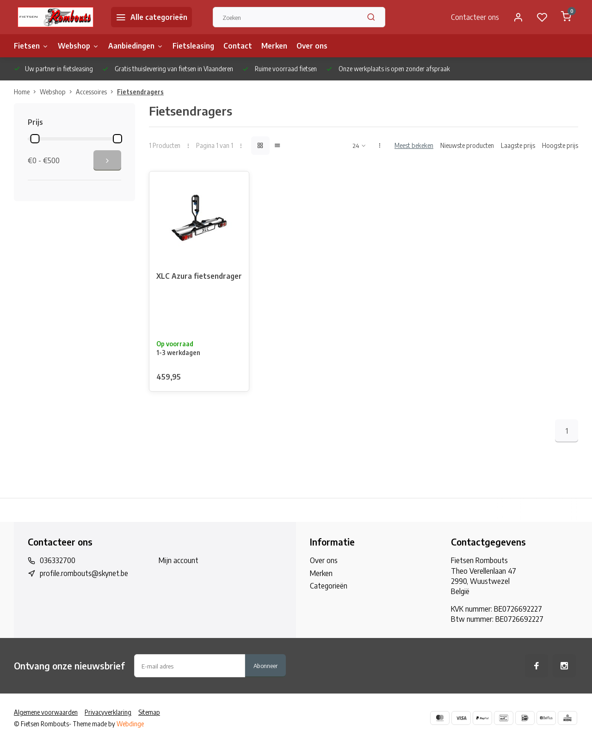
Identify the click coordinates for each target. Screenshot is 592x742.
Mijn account (178, 560)
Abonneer (265, 665)
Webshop (78, 45)
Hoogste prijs (560, 145)
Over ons (311, 45)
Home (27, 92)
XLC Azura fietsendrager (199, 276)
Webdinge (130, 724)
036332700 (57, 560)
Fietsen (31, 45)
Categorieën (328, 585)
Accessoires (96, 92)
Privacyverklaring (108, 712)
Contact (237, 45)
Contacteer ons (475, 17)
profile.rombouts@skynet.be (84, 573)
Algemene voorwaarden (46, 712)
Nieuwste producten (467, 145)
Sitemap (149, 712)
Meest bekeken (414, 145)
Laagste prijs (518, 145)
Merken (274, 45)
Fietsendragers (140, 92)
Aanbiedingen (135, 45)
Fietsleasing (193, 45)
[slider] (34, 138)
